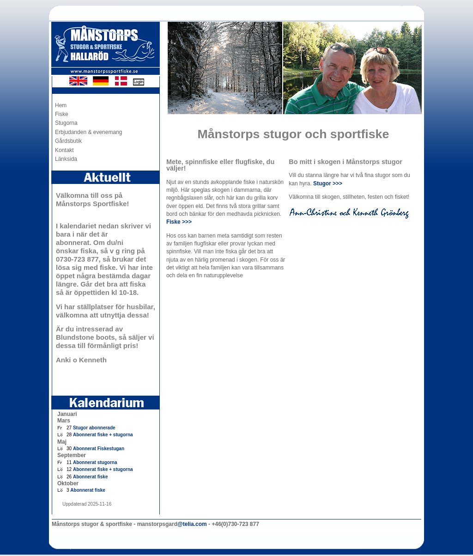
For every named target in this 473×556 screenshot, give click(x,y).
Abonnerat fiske (90, 476)
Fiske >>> (179, 222)
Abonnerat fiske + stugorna (103, 434)
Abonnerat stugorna (95, 462)
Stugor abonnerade (94, 427)
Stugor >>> (327, 183)
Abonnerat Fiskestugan (98, 448)
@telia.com (192, 524)
